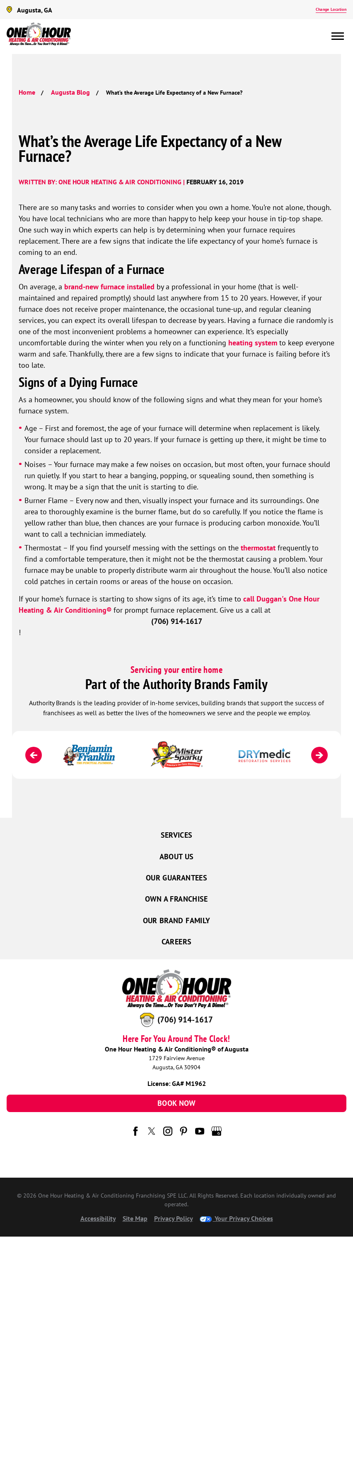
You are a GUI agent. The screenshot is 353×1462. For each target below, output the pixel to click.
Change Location (331, 9)
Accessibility (98, 1218)
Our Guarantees (176, 878)
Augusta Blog (70, 92)
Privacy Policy (173, 1218)
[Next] (319, 755)
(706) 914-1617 (185, 1019)
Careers (177, 941)
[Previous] (33, 755)
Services (177, 835)
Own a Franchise (176, 899)
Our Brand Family (176, 920)
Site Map (135, 1218)
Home (27, 92)
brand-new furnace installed (109, 286)
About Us (177, 856)
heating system (252, 342)
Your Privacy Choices (236, 1218)
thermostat (258, 548)
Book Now (176, 1103)
